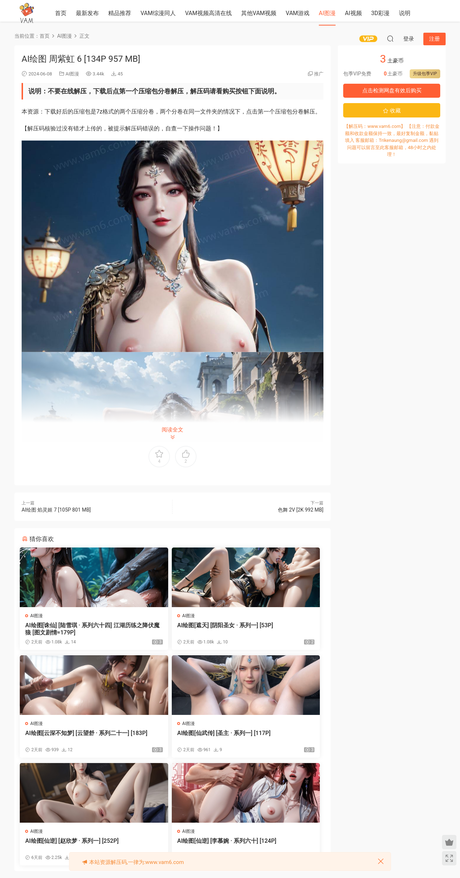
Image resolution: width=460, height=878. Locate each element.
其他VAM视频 (258, 13)
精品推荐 (119, 13)
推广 (318, 74)
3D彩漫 (380, 13)
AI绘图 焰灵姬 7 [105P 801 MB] (56, 510)
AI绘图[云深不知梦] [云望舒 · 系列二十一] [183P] (272, 629)
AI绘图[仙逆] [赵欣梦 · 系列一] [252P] (172, 738)
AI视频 (353, 13)
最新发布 (87, 13)
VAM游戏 (297, 13)
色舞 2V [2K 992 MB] (300, 510)
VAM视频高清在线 (208, 13)
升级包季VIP (425, 73)
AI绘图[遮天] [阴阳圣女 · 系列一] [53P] (170, 629)
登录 (178, 802)
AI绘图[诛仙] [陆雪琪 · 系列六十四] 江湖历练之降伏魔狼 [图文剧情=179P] (67, 629)
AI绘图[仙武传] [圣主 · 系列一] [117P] (69, 738)
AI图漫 (327, 13)
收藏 (392, 110)
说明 (404, 13)
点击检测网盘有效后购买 (392, 90)
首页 (60, 13)
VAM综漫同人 (158, 13)
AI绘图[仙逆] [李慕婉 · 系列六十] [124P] (273, 738)
